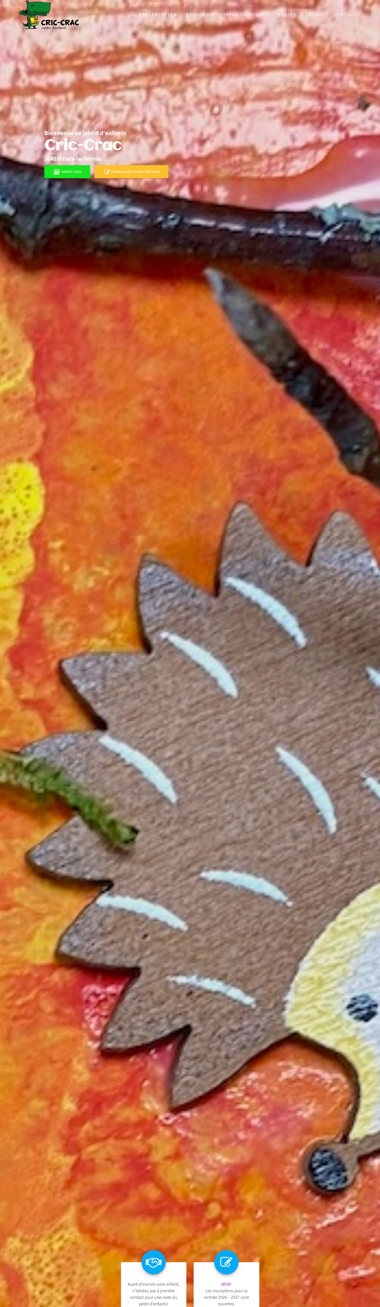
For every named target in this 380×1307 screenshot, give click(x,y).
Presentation (158, 14)
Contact (345, 14)
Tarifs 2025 (67, 172)
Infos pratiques (246, 14)
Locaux (315, 14)
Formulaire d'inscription (132, 172)
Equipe (287, 14)
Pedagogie (200, 14)
